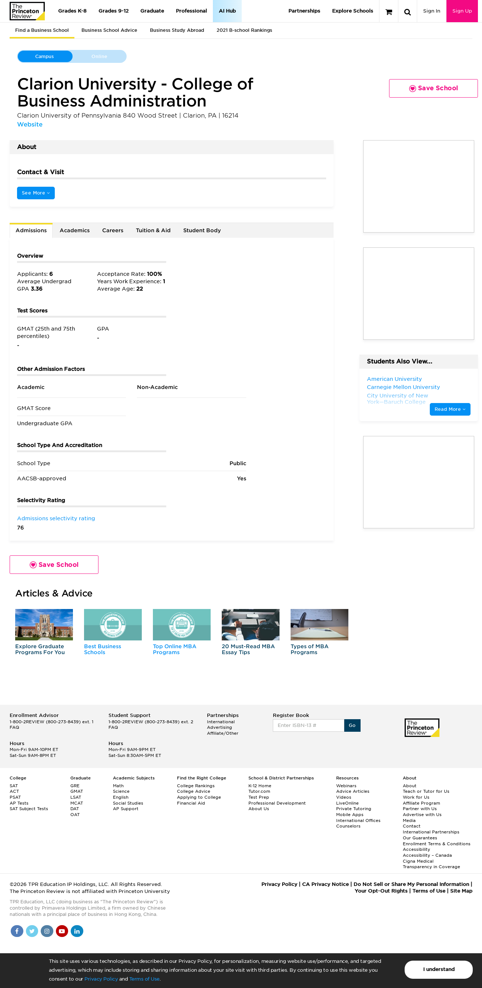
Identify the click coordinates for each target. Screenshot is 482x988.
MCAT (76, 803)
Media (409, 820)
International (221, 721)
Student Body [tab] (202, 230)
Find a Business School (42, 30)
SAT (14, 785)
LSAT (75, 797)
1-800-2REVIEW (51, 721)
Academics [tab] (75, 230)
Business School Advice (109, 30)
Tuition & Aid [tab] (153, 230)
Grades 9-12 (113, 11)
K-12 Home (259, 785)
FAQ (14, 727)
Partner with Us (420, 808)
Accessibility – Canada (427, 855)
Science (121, 791)
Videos (343, 797)
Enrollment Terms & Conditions (437, 843)
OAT (75, 814)
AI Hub (227, 11)
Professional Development (277, 803)
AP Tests (19, 803)
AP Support (125, 808)
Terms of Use (144, 979)
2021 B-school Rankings (244, 30)
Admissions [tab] (31, 230)
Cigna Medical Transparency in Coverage (431, 864)
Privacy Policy (101, 979)
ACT (14, 791)
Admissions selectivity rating (56, 518)
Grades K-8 (72, 11)
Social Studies (128, 803)
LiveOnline (347, 803)
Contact (412, 826)
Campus (44, 56)
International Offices (358, 820)
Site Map (461, 891)
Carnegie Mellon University (403, 387)
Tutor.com (259, 791)
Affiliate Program (421, 803)
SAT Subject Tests (29, 808)
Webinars (346, 785)
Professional (191, 11)
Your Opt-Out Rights (381, 891)
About (409, 785)
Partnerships (304, 11)
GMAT (76, 791)
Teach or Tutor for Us (426, 791)
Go (352, 725)
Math (118, 785)
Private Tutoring (353, 808)
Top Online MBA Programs (175, 649)
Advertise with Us (422, 814)
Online (99, 56)
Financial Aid (191, 803)
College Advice (193, 791)
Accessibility (416, 849)
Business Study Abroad (177, 30)
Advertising (219, 727)
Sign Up (462, 11)
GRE (75, 785)
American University (394, 379)
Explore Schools (352, 11)
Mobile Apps (350, 814)
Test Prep (258, 797)
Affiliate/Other (222, 733)
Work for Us (416, 797)
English (120, 797)
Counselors (348, 826)
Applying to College (199, 797)
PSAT (15, 797)
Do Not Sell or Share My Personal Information (411, 884)
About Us (258, 808)
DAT (74, 808)
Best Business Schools (102, 649)
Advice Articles (352, 791)
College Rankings (196, 785)
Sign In (431, 11)
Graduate (152, 11)
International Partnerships (431, 832)
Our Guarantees (420, 837)
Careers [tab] (112, 230)
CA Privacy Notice (325, 884)
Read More (450, 409)
